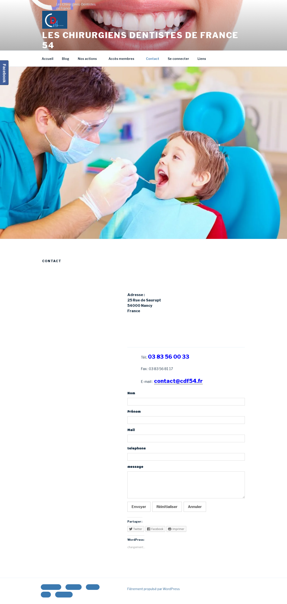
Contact (152, 59)
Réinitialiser (167, 507)
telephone (136, 448)
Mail (131, 430)
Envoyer (139, 507)
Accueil (47, 59)
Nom (131, 393)
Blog (65, 59)
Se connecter (178, 59)
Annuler (195, 507)
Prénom (134, 411)
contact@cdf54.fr (178, 381)
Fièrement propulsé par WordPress (153, 589)
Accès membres (124, 59)
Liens (202, 59)
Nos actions (89, 59)
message (135, 467)
